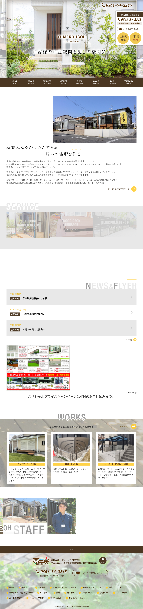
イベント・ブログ (36, 598)
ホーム (12, 587)
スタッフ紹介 (121, 593)
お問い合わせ (56, 598)
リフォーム (44, 593)
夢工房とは (26, 587)
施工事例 (70, 593)
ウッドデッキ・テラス (92, 587)
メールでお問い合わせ (92, 573)
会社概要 (41, 587)
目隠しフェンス (115, 587)
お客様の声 (104, 593)
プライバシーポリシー (78, 598)
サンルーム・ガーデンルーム (64, 587)
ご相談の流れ (86, 593)
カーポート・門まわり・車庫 (21, 593)
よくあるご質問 (15, 598)
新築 (58, 593)
